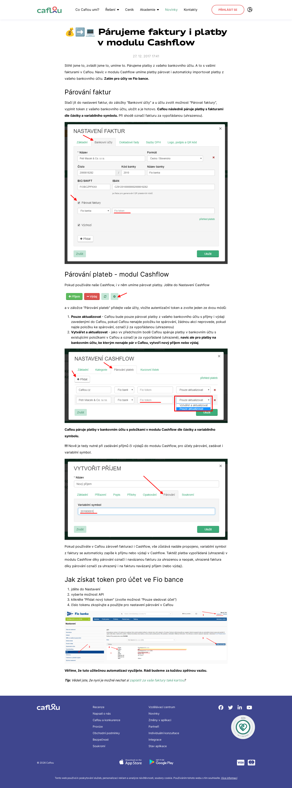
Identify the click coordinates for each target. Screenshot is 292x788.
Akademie (148, 10)
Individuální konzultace (164, 733)
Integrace (155, 739)
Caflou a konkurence (106, 720)
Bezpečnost (101, 739)
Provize (98, 726)
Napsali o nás (102, 713)
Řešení (111, 10)
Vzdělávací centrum (162, 707)
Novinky (170, 10)
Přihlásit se (227, 9)
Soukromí (99, 746)
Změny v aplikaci (160, 720)
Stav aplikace (158, 746)
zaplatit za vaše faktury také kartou (157, 680)
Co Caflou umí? (86, 10)
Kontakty (190, 10)
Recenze (98, 707)
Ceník (128, 10)
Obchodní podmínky (106, 733)
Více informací (229, 777)
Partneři (154, 726)
